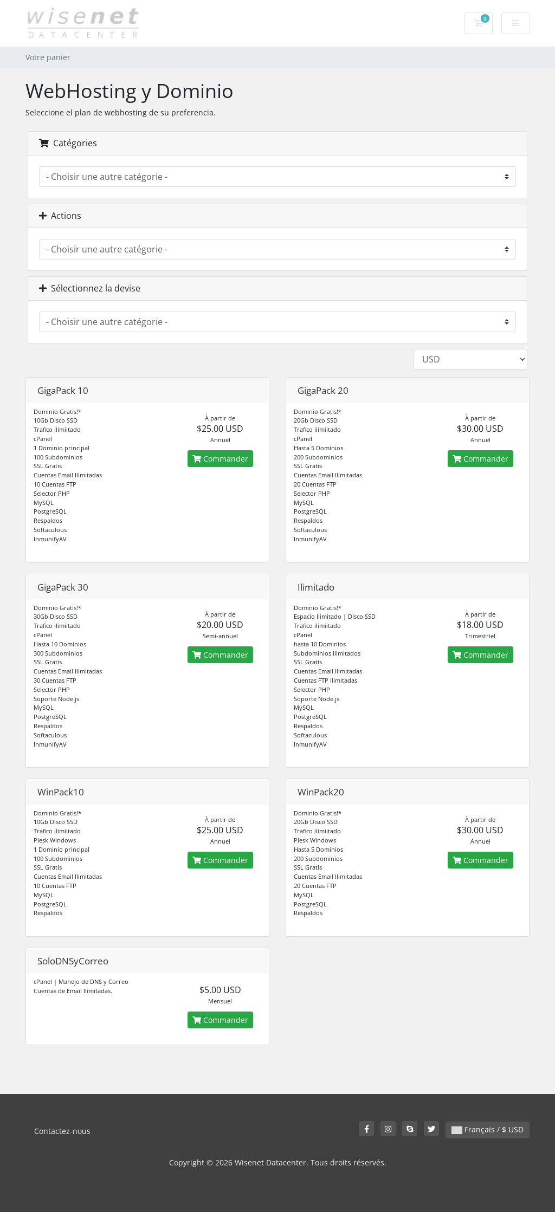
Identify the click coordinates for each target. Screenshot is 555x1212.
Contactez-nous (62, 1131)
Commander (220, 458)
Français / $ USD (487, 1129)
